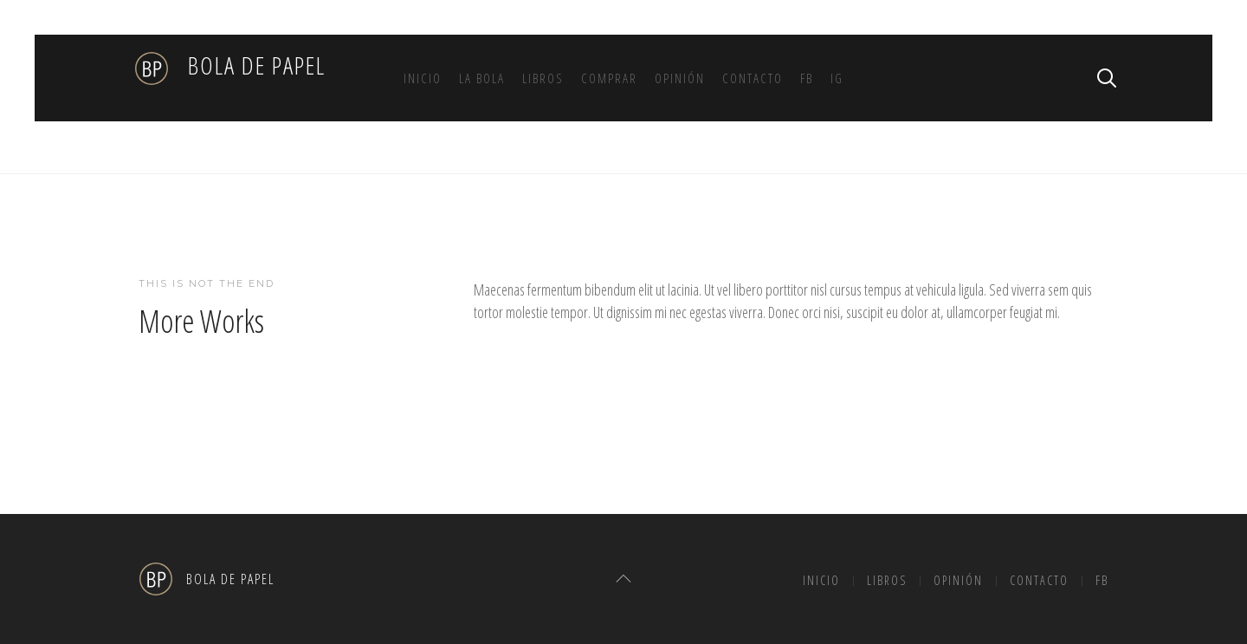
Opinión (680, 78)
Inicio (423, 78)
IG (836, 78)
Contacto (752, 78)
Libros (543, 78)
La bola (482, 78)
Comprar (609, 78)
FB (806, 78)
